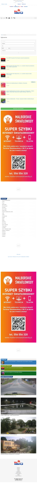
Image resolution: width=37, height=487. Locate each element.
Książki (3, 217)
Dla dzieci (4, 207)
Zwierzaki (3, 231)
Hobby (3, 214)
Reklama (3, 236)
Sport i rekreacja (5, 224)
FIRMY (4, 18)
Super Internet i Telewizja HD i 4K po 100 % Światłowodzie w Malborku (18, 256)
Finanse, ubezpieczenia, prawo (7, 211)
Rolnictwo (4, 221)
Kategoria (18, 43)
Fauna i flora (4, 210)
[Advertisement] (18, 26)
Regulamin (18, 471)
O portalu (18, 470)
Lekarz (3, 201)
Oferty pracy (18, 254)
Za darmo (3, 234)
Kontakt (18, 475)
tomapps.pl (21, 480)
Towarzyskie (4, 226)
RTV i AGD (4, 223)
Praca (3, 203)
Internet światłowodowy (6, 200)
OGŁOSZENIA (1, 18)
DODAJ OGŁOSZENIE (18, 108)
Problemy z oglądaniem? (18, 473)
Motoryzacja (4, 204)
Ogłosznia (18, 468)
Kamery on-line (18, 472)
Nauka (3, 220)
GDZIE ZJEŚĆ (7, 18)
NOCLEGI (9, 18)
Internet (18, 469)
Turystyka (4, 227)
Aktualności (18, 467)
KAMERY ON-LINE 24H (14, 18)
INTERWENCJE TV (12, 18)
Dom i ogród (4, 208)
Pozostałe (4, 233)
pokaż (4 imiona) (20, 1)
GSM (3, 213)
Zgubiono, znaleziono (6, 230)
